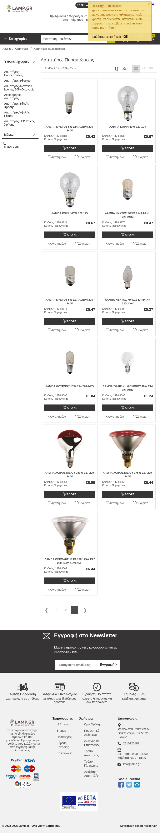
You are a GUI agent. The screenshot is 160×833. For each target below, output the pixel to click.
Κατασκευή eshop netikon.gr (138, 826)
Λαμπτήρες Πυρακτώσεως (13, 73)
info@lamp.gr (131, 764)
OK (125, 36)
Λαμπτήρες (22, 48)
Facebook (121, 785)
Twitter (129, 785)
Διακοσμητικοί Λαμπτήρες (13, 96)
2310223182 (131, 743)
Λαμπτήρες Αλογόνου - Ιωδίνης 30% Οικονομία (19, 87)
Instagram (137, 785)
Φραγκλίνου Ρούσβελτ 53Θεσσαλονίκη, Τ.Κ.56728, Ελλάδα (134, 733)
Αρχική (6, 48)
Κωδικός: (49, 136)
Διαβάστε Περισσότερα (106, 36)
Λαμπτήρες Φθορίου (17, 80)
